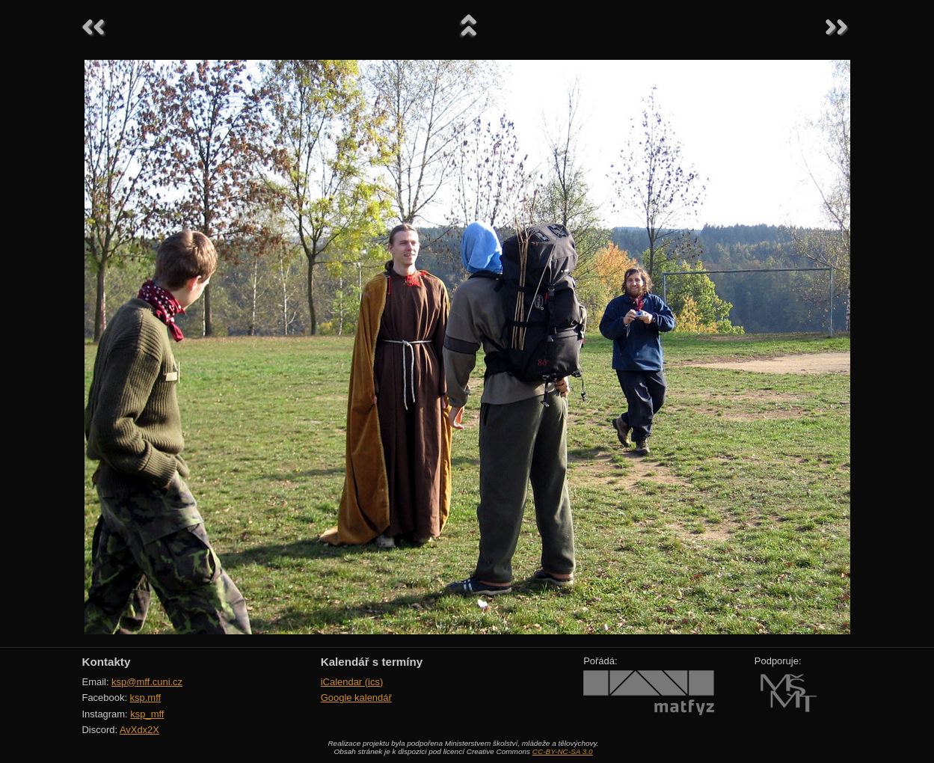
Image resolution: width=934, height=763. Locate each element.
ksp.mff (146, 697)
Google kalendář (356, 697)
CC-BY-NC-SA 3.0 (562, 751)
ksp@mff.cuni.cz (146, 681)
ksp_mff (147, 714)
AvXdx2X (139, 729)
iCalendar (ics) (352, 681)
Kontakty (106, 661)
